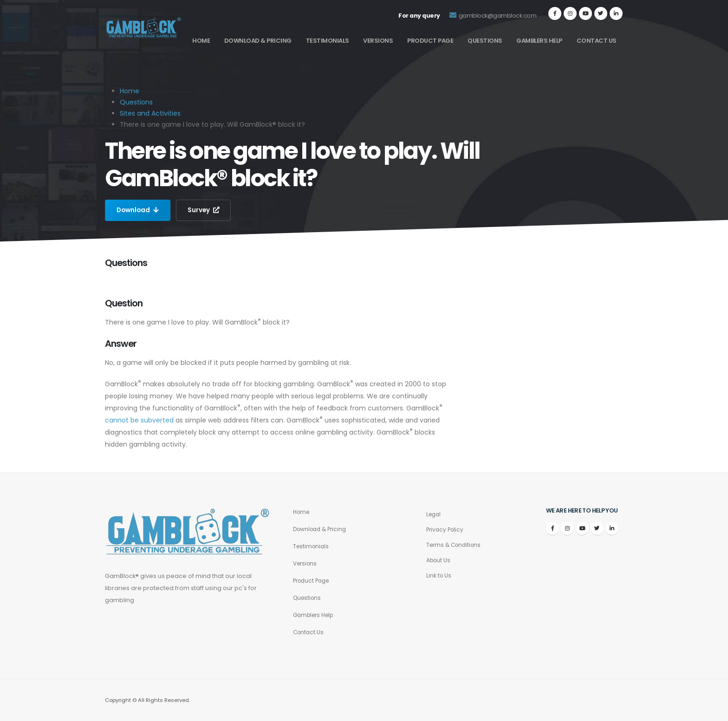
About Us (439, 560)
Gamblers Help (539, 40)
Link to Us (439, 575)
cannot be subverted (139, 420)
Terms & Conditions (455, 545)
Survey (205, 210)
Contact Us (597, 40)
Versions (378, 40)
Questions (485, 40)
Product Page (430, 40)
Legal (434, 514)
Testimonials (327, 40)
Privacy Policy (446, 529)
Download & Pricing (258, 40)
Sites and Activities (150, 113)
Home (201, 40)
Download (139, 210)
